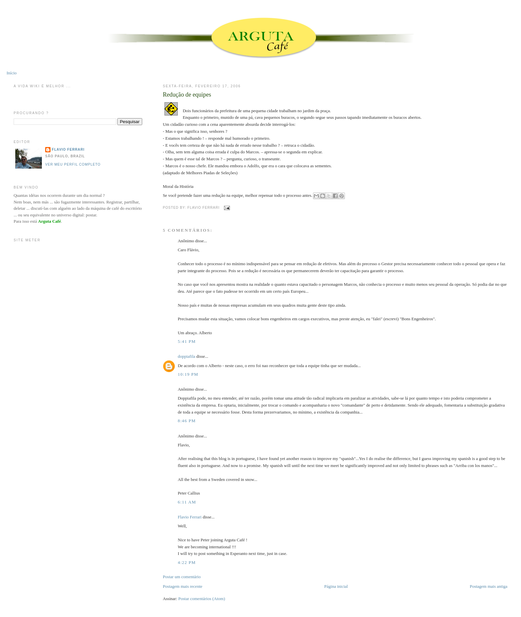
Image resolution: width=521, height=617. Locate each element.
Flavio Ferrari (190, 516)
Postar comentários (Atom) (201, 598)
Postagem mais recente (182, 586)
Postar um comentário (182, 576)
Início (12, 72)
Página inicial (336, 586)
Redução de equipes (187, 94)
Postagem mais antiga (488, 586)
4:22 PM (187, 562)
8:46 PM (187, 420)
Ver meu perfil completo (73, 164)
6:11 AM (187, 502)
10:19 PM (188, 374)
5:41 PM (187, 341)
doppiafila (186, 356)
